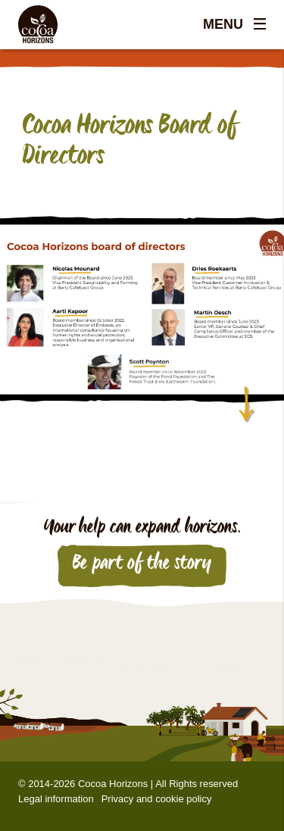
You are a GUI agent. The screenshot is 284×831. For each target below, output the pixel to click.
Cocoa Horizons (113, 783)
